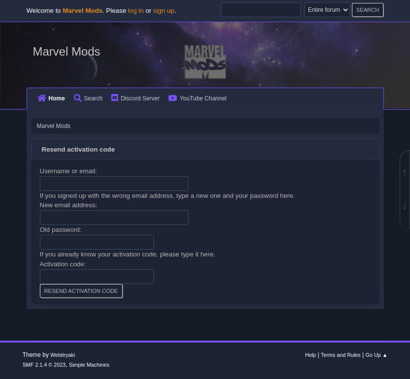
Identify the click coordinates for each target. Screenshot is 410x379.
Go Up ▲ (377, 355)
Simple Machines (89, 365)
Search (88, 98)
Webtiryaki (62, 355)
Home (51, 98)
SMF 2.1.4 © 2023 (44, 365)
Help (310, 355)
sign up (163, 10)
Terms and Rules (341, 355)
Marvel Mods (66, 51)
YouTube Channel (197, 98)
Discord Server (135, 98)
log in (136, 10)
